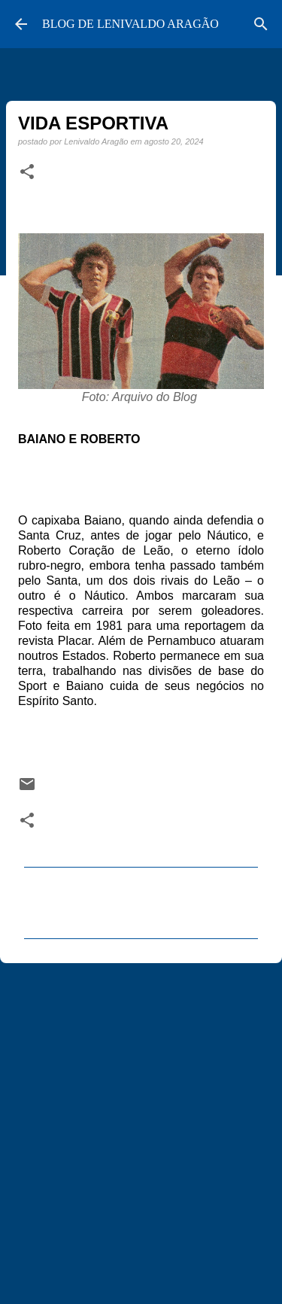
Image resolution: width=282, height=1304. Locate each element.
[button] (27, 172)
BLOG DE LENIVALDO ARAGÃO (130, 23)
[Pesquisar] (261, 24)
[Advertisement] (141, 1127)
